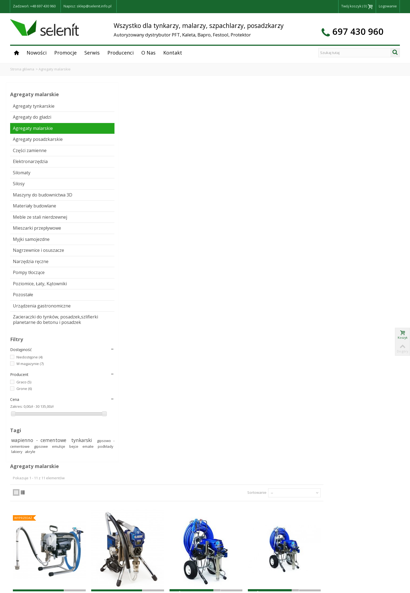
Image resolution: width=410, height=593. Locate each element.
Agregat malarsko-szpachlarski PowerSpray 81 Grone (185, 464)
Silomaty (21, 178)
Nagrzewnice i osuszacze (27, 274)
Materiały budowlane (34, 216)
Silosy (19, 189)
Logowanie (388, 6)
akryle (16, 517)
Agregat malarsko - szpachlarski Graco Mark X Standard (330, 215)
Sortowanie (300, 111)
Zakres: (16, 459)
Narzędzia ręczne (30, 288)
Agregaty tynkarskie (34, 106)
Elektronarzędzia (30, 167)
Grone (24, 442)
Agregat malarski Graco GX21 (185, 335)
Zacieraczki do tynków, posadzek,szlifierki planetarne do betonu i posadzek (35, 365)
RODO (315, 565)
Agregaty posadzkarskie (28, 142)
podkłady (46, 512)
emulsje (60, 506)
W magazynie (30, 417)
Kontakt (172, 52)
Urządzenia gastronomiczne (29, 340)
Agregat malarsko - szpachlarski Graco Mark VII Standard (257, 215)
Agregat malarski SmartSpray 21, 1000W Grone (257, 338)
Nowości (37, 52)
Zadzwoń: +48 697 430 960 (34, 6)
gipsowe (44, 506)
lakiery (61, 512)
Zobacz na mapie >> (226, 570)
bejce (16, 512)
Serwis (92, 52)
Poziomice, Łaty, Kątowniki (29, 313)
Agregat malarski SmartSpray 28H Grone (257, 464)
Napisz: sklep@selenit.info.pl (87, 6)
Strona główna (22, 69)
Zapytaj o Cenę (330, 230)
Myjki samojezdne (31, 261)
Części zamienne (30, 156)
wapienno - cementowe (39, 493)
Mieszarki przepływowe (26, 247)
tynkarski (26, 500)
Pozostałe (23, 327)
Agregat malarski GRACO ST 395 (185, 212)
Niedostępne (29, 410)
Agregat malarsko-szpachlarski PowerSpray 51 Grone (113, 464)
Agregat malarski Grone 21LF (113, 209)
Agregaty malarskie (33, 128)
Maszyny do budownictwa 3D (30, 203)
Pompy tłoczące (29, 299)
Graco (23, 435)
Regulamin (319, 553)
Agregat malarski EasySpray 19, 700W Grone (330, 338)
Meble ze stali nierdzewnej (27, 230)
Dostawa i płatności (326, 559)
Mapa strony (321, 583)
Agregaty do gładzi (32, 117)
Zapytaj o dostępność (113, 225)
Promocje (65, 52)
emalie (29, 512)
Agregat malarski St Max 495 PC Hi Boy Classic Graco (113, 338)
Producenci (120, 52)
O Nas (148, 52)
